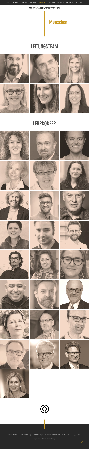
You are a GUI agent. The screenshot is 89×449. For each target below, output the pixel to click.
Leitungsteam (61, 51)
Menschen (58, 22)
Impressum (37, 439)
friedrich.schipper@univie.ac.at (53, 434)
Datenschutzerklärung (48, 439)
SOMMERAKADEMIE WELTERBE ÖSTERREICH (44, 8)
